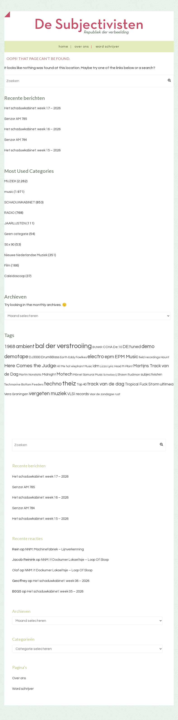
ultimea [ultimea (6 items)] (166, 384)
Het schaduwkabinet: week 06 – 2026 (61, 581)
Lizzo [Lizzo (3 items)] (103, 366)
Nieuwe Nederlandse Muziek (25, 255)
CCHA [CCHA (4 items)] (107, 347)
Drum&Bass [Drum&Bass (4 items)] (50, 357)
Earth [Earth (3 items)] (64, 357)
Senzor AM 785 (15, 119)
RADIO (9, 212)
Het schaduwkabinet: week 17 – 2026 (32, 108)
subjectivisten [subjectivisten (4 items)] (151, 374)
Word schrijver (107, 46)
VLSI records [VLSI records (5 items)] (78, 394)
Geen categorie (16, 234)
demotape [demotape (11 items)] (16, 356)
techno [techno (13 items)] (53, 384)
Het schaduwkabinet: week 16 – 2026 (32, 129)
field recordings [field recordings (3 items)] (149, 357)
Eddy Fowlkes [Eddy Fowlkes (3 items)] (77, 357)
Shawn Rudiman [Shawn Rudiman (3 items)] (128, 374)
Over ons (82, 46)
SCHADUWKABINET (19, 202)
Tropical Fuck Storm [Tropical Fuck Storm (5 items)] (142, 384)
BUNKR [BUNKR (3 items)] (97, 347)
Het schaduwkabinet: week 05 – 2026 (55, 591)
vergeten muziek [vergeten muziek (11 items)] (48, 393)
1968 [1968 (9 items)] (9, 346)
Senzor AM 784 (15, 139)
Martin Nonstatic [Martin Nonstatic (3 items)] (30, 374)
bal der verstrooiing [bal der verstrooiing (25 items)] (63, 346)
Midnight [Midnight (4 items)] (49, 374)
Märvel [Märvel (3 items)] (77, 374)
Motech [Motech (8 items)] (64, 374)
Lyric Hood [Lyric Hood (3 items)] (114, 366)
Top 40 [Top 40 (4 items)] (82, 384)
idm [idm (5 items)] (96, 366)
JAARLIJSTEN (15, 223)
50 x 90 (9, 244)
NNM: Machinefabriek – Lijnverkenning (54, 549)
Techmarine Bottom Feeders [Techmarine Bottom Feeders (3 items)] (23, 384)
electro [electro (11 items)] (95, 356)
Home (63, 46)
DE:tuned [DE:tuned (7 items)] (132, 346)
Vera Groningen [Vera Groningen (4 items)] (16, 394)
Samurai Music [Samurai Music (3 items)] (93, 374)
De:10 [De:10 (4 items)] (117, 347)
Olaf (15, 570)
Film (7, 265)
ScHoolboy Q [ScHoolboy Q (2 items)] (110, 375)
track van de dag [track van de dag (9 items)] (105, 384)
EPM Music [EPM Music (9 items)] (126, 356)
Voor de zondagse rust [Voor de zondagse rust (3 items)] (105, 394)
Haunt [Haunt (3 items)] (165, 357)
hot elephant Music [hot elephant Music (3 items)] (79, 366)
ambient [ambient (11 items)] (25, 346)
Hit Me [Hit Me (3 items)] (61, 366)
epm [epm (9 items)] (109, 356)
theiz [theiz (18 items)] (69, 384)
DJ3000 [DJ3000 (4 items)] (34, 357)
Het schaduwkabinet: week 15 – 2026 (32, 150)
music (8, 192)
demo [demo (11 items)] (148, 346)
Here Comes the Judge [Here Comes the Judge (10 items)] (30, 365)
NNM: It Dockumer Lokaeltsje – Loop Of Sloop (75, 559)
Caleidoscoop (14, 276)
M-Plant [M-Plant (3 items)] (127, 366)
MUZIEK (10, 181)
